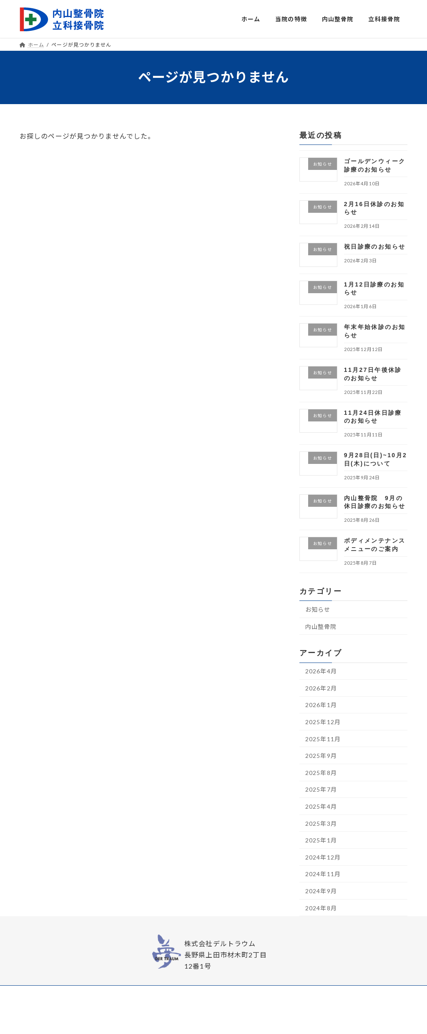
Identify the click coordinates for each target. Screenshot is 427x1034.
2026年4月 (321, 671)
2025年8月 (321, 772)
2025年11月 (323, 738)
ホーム (157, 994)
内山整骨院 (321, 626)
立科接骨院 (262, 994)
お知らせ (317, 609)
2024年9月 (321, 890)
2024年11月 (323, 873)
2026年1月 (321, 704)
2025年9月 (321, 755)
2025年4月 (321, 806)
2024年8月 (321, 907)
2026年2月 (321, 687)
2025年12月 (323, 721)
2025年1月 (321, 840)
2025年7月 (321, 789)
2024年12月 (323, 856)
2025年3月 (321, 823)
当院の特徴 (189, 994)
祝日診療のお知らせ (375, 246)
